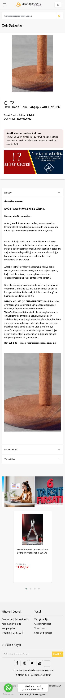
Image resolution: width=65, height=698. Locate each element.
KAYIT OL (58, 654)
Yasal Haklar (40, 628)
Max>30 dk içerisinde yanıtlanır (33, 674)
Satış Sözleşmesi (43, 632)
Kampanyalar (8, 628)
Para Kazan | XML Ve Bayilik (15, 619)
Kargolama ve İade (11, 623)
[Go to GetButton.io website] (8, 694)
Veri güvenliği (41, 619)
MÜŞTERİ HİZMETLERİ (12, 632)
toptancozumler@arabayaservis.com (33, 670)
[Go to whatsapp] (8, 687)
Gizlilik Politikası (42, 623)
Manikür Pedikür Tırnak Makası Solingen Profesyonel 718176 (32, 551)
